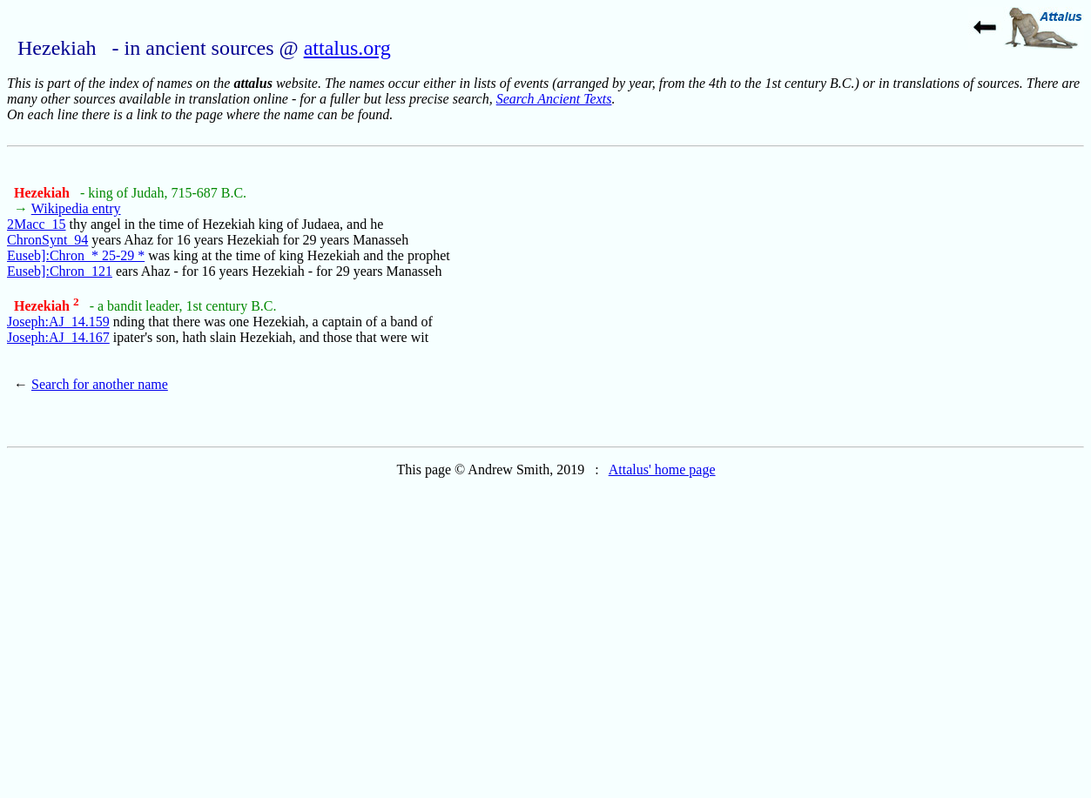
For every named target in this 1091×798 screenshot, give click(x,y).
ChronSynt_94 (47, 239)
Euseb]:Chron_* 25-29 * (76, 255)
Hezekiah (43, 192)
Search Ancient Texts (554, 98)
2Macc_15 (36, 224)
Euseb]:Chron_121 (59, 271)
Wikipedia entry (76, 208)
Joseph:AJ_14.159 (58, 321)
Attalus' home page (662, 469)
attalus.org (347, 48)
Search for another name (99, 384)
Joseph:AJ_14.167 (58, 337)
